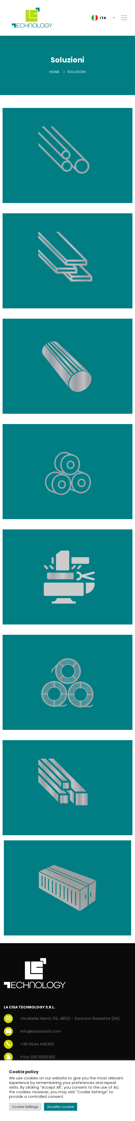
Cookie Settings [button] (25, 1106)
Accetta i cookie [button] (60, 1106)
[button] (102, 17)
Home (54, 71)
